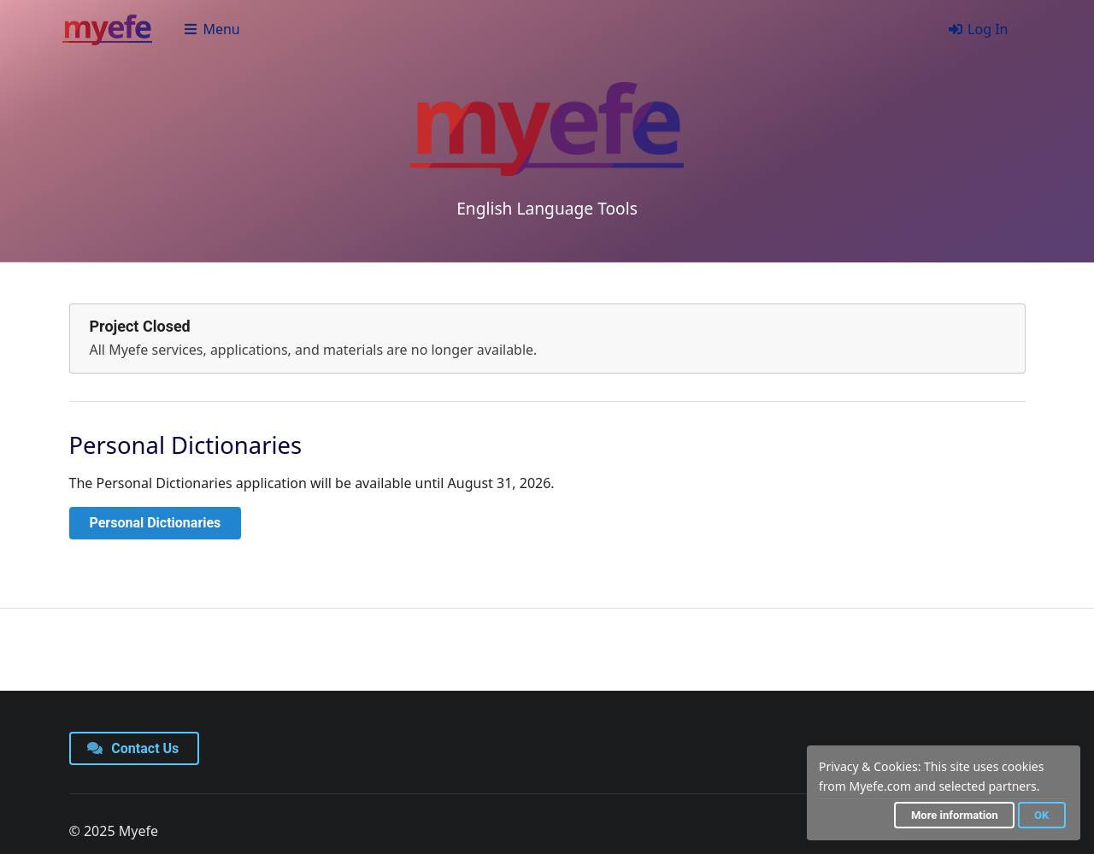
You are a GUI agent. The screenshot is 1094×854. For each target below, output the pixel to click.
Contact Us (133, 748)
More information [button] (954, 815)
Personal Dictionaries (155, 523)
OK (1041, 815)
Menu (211, 29)
